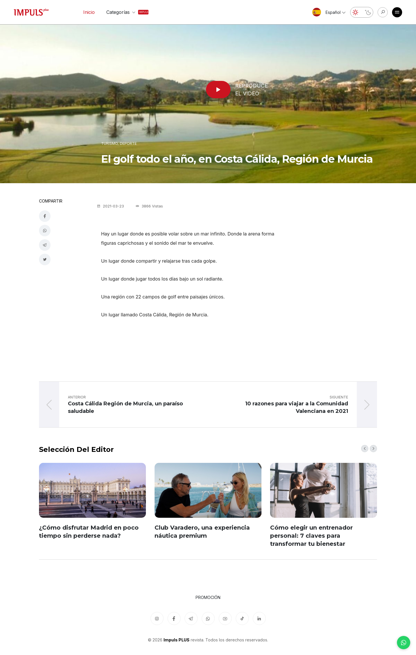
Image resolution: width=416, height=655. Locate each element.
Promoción (208, 597)
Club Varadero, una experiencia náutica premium (202, 531)
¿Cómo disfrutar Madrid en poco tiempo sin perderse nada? (89, 531)
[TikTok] (242, 618)
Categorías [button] (122, 12)
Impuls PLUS (177, 639)
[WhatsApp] (403, 642)
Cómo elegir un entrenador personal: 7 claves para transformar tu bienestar (311, 535)
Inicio (89, 12)
